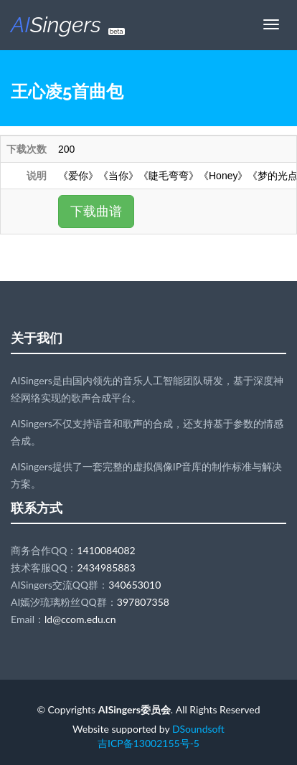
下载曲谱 (96, 211)
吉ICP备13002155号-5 (148, 743)
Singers (68, 24)
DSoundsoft (198, 729)
